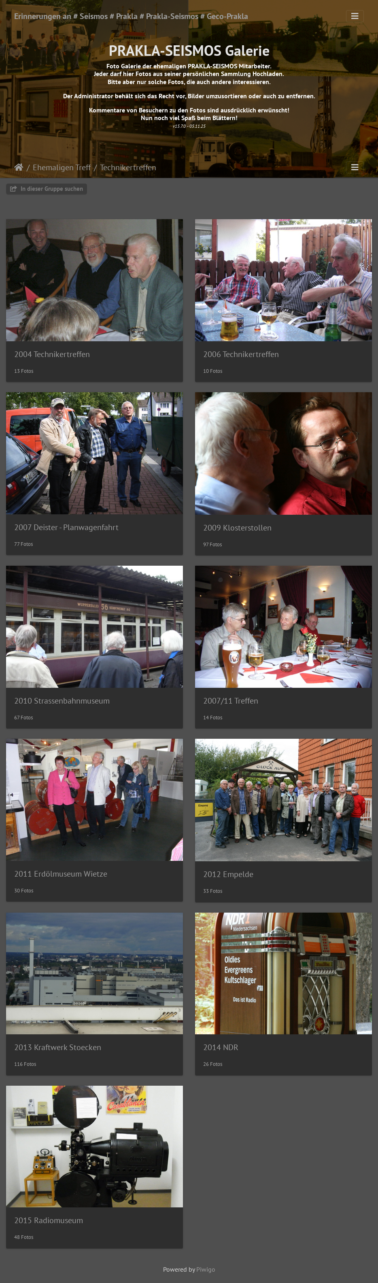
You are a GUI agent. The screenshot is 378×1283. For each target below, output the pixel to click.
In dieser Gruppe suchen (46, 188)
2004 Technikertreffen (52, 354)
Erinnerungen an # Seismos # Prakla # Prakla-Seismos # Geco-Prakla (131, 16)
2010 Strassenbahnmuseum (62, 700)
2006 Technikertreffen (241, 354)
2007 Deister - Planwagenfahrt (66, 527)
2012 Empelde (228, 874)
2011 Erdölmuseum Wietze (60, 874)
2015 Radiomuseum (48, 1220)
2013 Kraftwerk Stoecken (57, 1047)
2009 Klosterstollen (237, 527)
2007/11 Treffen (230, 700)
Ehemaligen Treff (62, 167)
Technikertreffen (128, 167)
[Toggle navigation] (355, 16)
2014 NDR (220, 1047)
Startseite (18, 167)
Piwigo (205, 1269)
